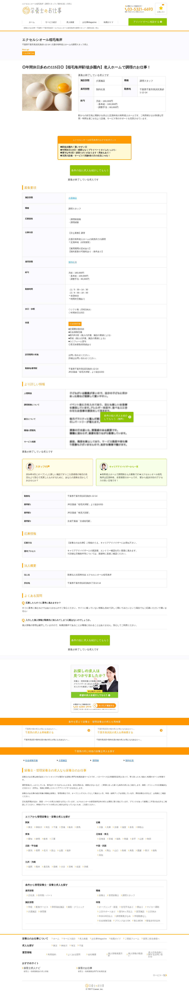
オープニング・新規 (108, 907)
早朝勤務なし (140, 916)
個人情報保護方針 (115, 954)
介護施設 (73, 198)
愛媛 (139, 850)
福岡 (30, 866)
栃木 (71, 827)
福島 (118, 839)
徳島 (155, 850)
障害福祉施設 (58, 907)
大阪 (101, 827)
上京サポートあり (107, 911)
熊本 (38, 866)
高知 (101, 855)
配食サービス (42, 907)
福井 (69, 850)
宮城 (111, 839)
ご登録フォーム (132, 939)
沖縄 (86, 866)
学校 (30, 907)
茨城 (63, 827)
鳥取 (132, 850)
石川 (46, 850)
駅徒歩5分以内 (153, 920)
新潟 (30, 850)
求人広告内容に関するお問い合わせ (155, 954)
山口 (116, 850)
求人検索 (70, 22)
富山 (53, 850)
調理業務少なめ (123, 916)
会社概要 (92, 954)
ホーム (32, 22)
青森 (126, 839)
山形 (141, 839)
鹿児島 (47, 866)
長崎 (55, 866)
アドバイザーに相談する (147, 22)
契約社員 (73, 262)
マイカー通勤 (153, 907)
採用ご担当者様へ (151, 939)
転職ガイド (108, 22)
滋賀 (124, 827)
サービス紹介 (51, 22)
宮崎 (71, 866)
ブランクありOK (122, 920)
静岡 (38, 839)
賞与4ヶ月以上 (126, 911)
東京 (30, 827)
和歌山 (140, 827)
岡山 (109, 850)
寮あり (140, 907)
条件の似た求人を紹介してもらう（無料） (90, 172)
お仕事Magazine (89, 22)
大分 (63, 866)
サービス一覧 (160, 975)
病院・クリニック (76, 907)
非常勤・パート (45, 895)
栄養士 (102, 895)
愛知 (30, 839)
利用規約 (52, 954)
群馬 (78, 827)
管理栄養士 (114, 895)
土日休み (152, 911)
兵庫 (109, 827)
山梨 (61, 850)
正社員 (31, 895)
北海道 (102, 839)
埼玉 (48, 827)
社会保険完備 (75, 324)
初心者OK (138, 920)
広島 (101, 850)
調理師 (96, 760)
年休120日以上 (106, 916)
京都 (116, 827)
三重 (53, 839)
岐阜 (46, 839)
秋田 (149, 839)
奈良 (132, 827)
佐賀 (78, 866)
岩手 (134, 839)
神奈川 (39, 827)
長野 (38, 850)
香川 (147, 850)
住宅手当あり (127, 907)
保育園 (43, 911)
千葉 (55, 827)
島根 (124, 850)
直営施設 (140, 911)
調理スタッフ (129, 895)
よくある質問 (74, 954)
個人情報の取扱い (135, 954)
